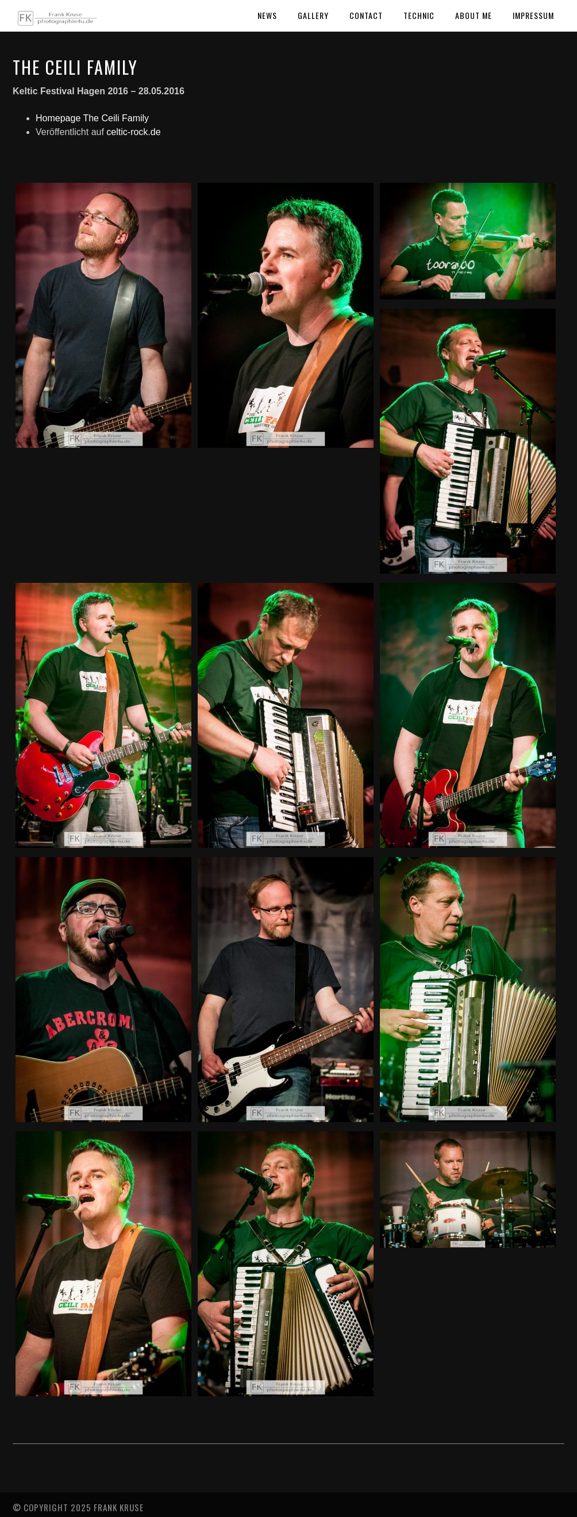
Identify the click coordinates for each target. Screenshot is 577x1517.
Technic (418, 15)
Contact (366, 15)
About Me (473, 15)
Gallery (313, 15)
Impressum (533, 15)
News (267, 15)
